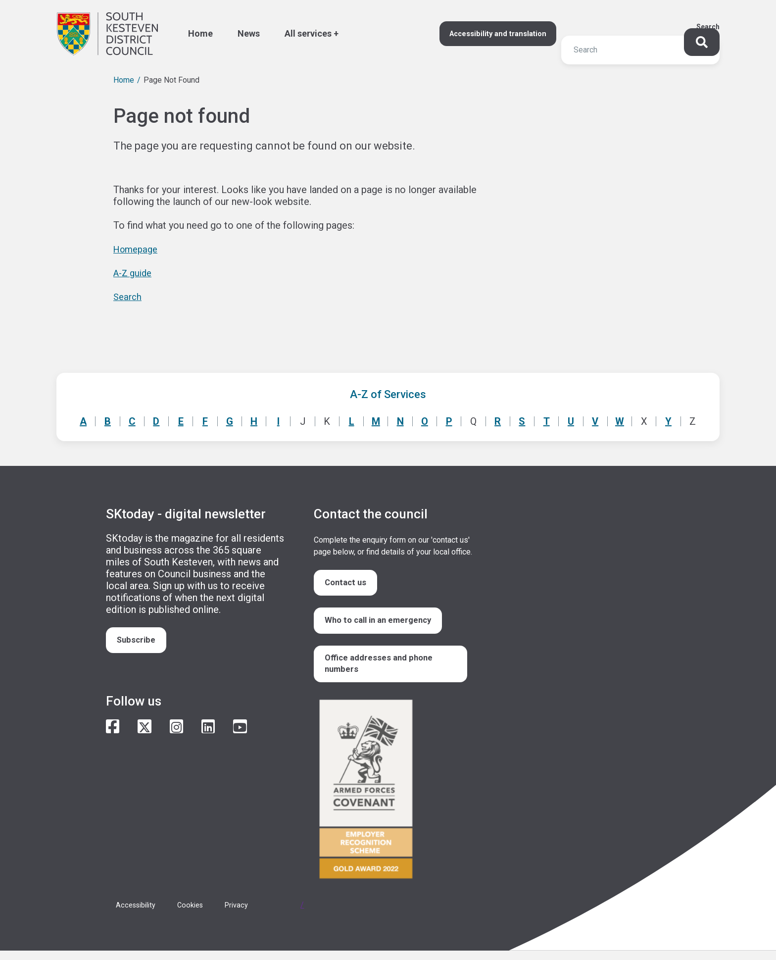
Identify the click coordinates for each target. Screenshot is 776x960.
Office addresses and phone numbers (383, 671)
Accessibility (138, 914)
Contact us (348, 584)
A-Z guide (134, 273)
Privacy (246, 914)
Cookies (197, 914)
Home (123, 80)
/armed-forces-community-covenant (393, 800)
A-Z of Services (388, 394)
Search (708, 27)
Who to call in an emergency (383, 624)
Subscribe (138, 641)
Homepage (137, 249)
